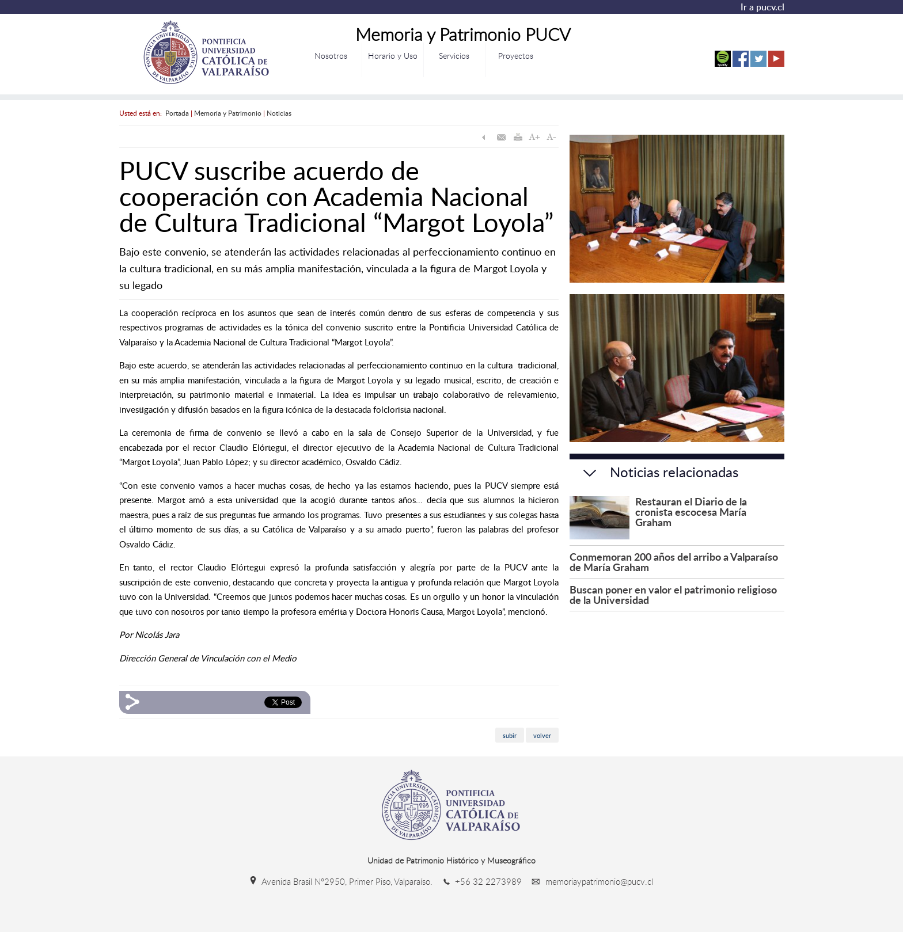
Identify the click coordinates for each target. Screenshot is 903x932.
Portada (177, 112)
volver (542, 735)
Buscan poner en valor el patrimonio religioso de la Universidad (673, 594)
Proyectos (515, 55)
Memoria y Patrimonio (227, 112)
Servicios (454, 55)
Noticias (279, 112)
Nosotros (330, 55)
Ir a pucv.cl (762, 7)
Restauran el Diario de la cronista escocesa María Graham (691, 511)
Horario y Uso (393, 55)
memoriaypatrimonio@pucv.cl (588, 881)
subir (510, 735)
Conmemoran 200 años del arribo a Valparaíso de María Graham (674, 561)
